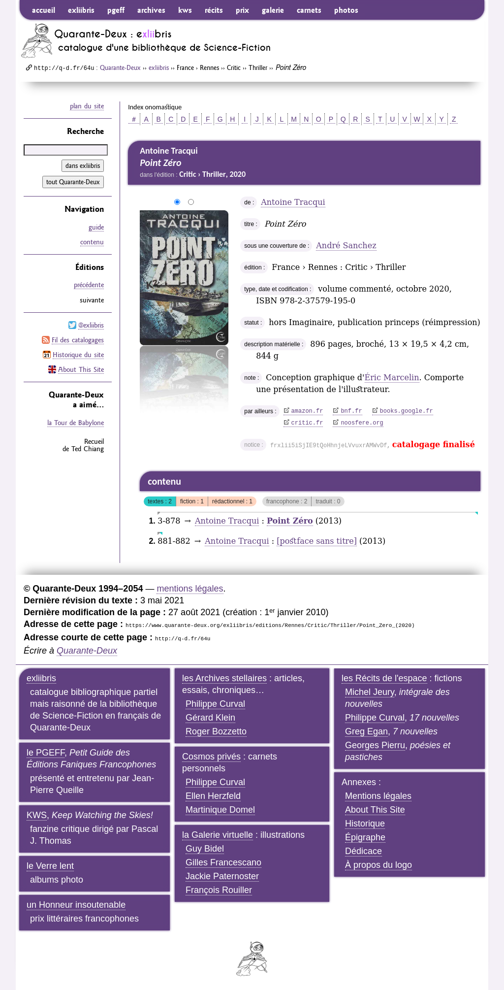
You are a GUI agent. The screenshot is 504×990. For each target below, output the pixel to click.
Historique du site (78, 354)
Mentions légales (378, 796)
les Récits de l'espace (384, 678)
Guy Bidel (205, 849)
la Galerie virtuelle (217, 835)
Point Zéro (290, 521)
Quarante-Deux (120, 67)
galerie (273, 9)
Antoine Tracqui (293, 202)
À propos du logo (378, 865)
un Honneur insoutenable (76, 905)
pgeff (116, 9)
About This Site (81, 369)
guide (96, 227)
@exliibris (91, 325)
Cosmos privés (211, 756)
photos (346, 9)
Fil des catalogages (78, 339)
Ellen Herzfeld (213, 796)
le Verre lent (50, 866)
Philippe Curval (215, 704)
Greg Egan (366, 731)
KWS (37, 815)
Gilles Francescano (223, 862)
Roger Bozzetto (216, 731)
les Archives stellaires (224, 678)
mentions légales (190, 589)
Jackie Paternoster (222, 876)
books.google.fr (406, 411)
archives (151, 9)
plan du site (87, 106)
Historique (365, 823)
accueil (43, 9)
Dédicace (363, 851)
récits (214, 9)
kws (185, 9)
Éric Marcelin (392, 377)
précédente (89, 285)
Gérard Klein (210, 718)
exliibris (81, 9)
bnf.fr (351, 411)
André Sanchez (346, 245)
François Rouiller (219, 890)
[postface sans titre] (317, 541)
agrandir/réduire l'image (134, 202)
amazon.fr (307, 411)
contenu (92, 242)
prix (242, 9)
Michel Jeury (369, 692)
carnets (309, 9)
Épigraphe (365, 837)
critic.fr (307, 423)
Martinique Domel (220, 810)
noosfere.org (362, 423)
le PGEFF (45, 753)
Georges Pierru (375, 745)
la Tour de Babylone (75, 422)
